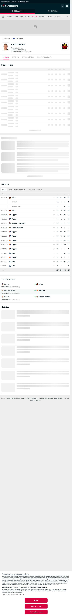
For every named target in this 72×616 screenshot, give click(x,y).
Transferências (28, 57)
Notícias (15, 57)
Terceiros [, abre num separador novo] (56, 584)
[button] (62, 6)
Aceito (36, 600)
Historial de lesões (44, 57)
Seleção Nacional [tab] (36, 190)
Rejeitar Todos (36, 606)
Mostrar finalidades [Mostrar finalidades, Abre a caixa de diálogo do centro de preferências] (36, 612)
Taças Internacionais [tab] (17, 190)
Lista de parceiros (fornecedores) (13, 594)
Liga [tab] (3, 190)
